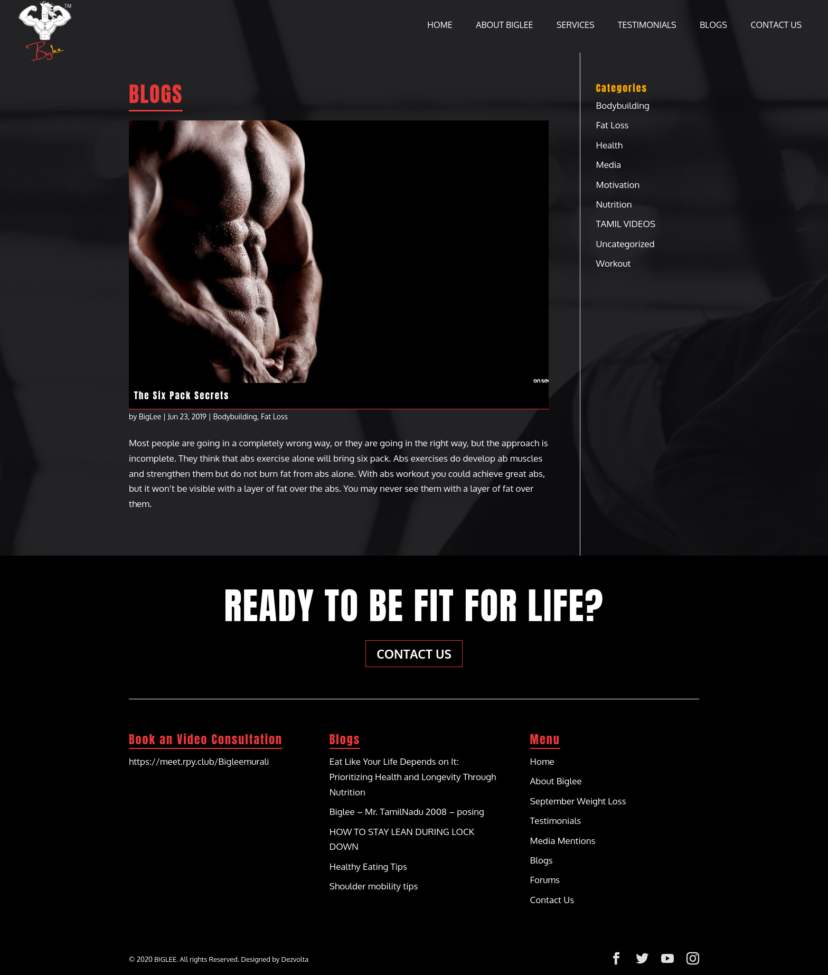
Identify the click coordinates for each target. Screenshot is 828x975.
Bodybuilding (235, 416)
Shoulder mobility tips (374, 886)
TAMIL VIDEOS (626, 223)
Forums (545, 879)
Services (576, 25)
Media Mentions (563, 840)
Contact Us (776, 25)
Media (609, 164)
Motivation (618, 184)
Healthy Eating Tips (368, 866)
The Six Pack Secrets (181, 395)
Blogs (713, 25)
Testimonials (647, 25)
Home (439, 25)
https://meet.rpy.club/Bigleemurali (199, 761)
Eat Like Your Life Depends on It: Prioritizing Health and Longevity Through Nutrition (413, 777)
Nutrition (614, 204)
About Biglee (504, 25)
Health (609, 145)
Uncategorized (625, 243)
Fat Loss (274, 416)
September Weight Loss (578, 801)
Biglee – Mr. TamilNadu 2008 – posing (407, 811)
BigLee (150, 416)
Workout (613, 263)
